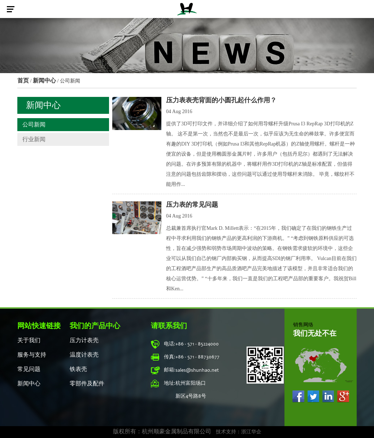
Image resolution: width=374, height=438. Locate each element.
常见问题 (28, 369)
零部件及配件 (87, 384)
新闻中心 (44, 80)
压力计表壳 (84, 341)
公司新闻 (33, 124)
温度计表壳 (84, 355)
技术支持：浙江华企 (238, 432)
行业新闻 (33, 139)
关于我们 (28, 341)
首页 (23, 80)
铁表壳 (78, 369)
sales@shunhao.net (197, 370)
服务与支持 (31, 355)
